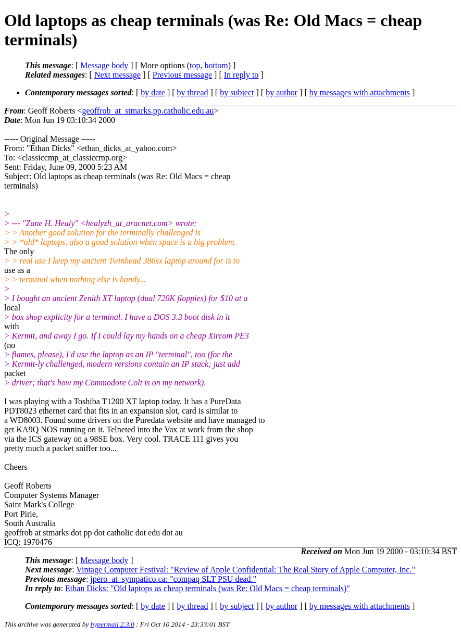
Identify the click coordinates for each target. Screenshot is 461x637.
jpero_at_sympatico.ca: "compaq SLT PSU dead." (173, 578)
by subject (237, 92)
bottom (216, 65)
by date (153, 92)
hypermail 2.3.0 (112, 624)
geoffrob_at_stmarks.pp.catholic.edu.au (148, 110)
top (195, 65)
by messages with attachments (359, 92)
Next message (117, 74)
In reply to (241, 74)
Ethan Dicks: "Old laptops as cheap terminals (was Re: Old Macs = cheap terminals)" (207, 588)
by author (281, 92)
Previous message (182, 74)
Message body (104, 65)
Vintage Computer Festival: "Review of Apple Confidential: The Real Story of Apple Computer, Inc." (245, 569)
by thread (192, 92)
